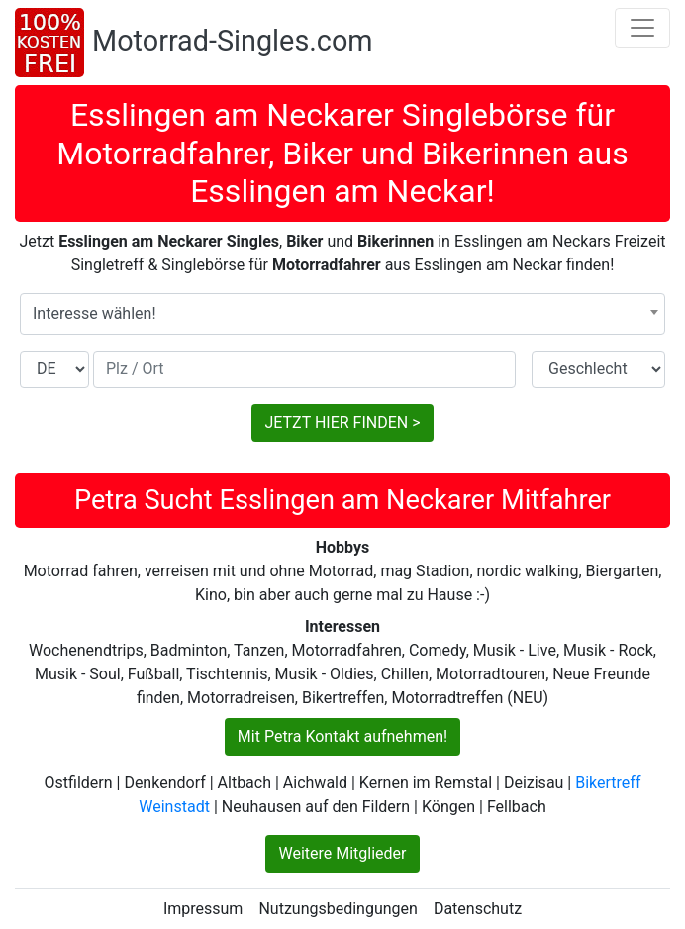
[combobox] (342, 314)
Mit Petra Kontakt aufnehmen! (342, 736)
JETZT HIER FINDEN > (342, 422)
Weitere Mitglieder (342, 853)
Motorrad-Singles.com (232, 40)
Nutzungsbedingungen (337, 908)
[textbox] (342, 314)
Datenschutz (478, 908)
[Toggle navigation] (642, 28)
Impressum (203, 908)
